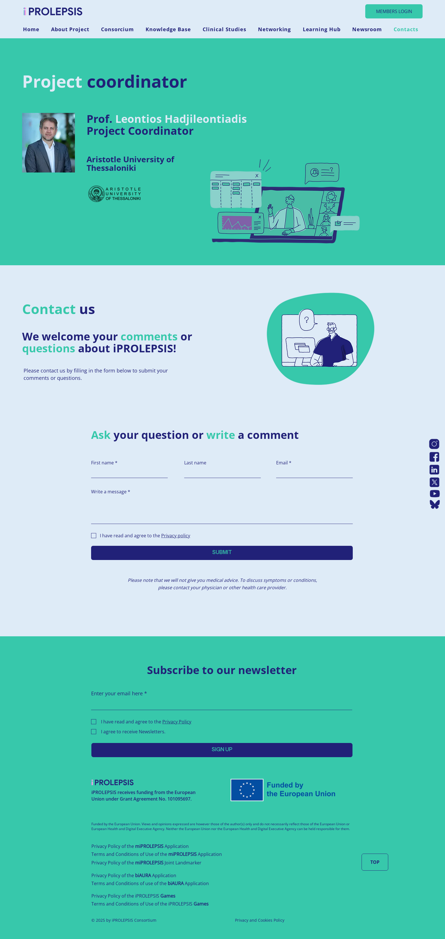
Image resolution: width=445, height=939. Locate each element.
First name (102, 462)
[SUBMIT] (222, 553)
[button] (72, 29)
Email (282, 462)
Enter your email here (117, 693)
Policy (279, 920)
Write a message (109, 491)
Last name (195, 462)
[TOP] (375, 862)
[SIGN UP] (221, 750)
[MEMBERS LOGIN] (394, 11)
